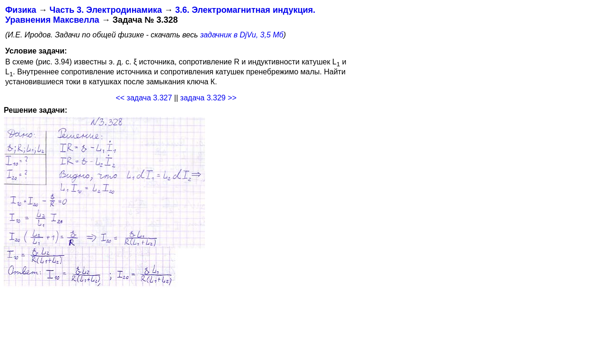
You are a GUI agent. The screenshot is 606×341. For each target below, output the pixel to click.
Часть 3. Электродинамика (105, 10)
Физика (20, 10)
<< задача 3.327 (144, 98)
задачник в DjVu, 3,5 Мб (242, 35)
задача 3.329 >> (208, 98)
